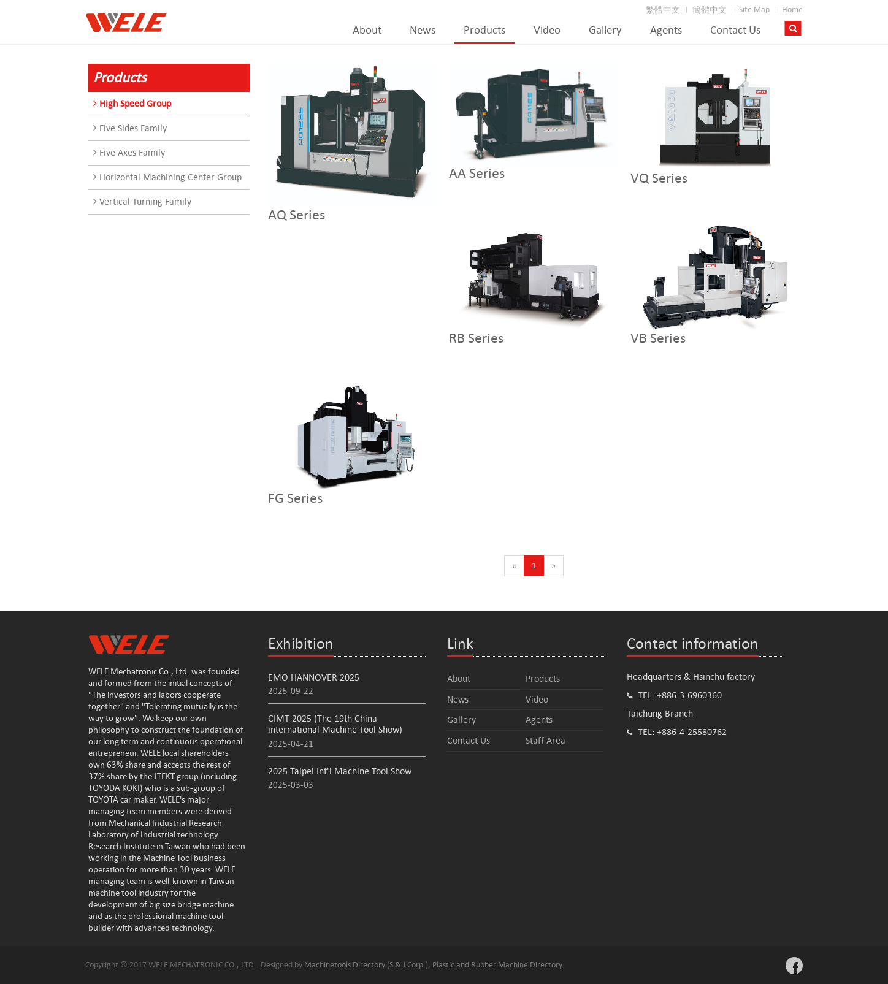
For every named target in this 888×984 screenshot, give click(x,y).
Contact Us (735, 30)
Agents (666, 30)
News (422, 30)
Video (547, 30)
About (367, 30)
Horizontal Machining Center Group (167, 177)
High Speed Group (132, 103)
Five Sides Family (130, 128)
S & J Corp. (407, 964)
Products (484, 30)
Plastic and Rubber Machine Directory (497, 964)
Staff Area (545, 740)
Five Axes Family (129, 152)
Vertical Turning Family (142, 201)
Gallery (605, 30)
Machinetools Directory (344, 964)
